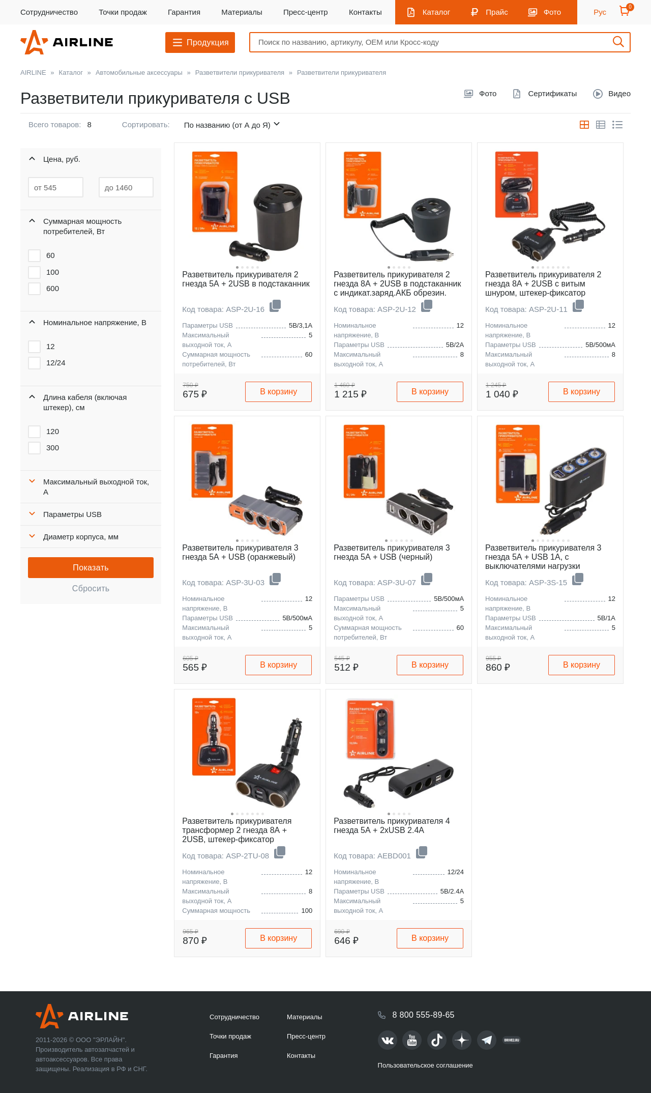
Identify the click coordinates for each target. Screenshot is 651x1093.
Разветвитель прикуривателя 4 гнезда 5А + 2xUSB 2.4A (392, 826)
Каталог (437, 12)
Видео (619, 93)
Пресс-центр (305, 12)
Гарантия (184, 12)
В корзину (278, 391)
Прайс (497, 12)
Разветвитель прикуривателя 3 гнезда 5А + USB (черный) (392, 552)
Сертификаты (552, 93)
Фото (552, 12)
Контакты (365, 12)
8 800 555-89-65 (424, 1015)
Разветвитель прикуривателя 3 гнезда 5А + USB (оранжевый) (240, 552)
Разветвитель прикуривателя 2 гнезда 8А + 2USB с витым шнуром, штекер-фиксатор (543, 283)
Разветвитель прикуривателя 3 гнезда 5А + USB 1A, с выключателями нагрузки (543, 556)
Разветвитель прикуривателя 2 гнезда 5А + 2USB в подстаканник (245, 279)
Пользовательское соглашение (425, 1065)
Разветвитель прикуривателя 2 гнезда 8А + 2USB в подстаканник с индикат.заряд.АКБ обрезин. (397, 283)
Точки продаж (123, 12)
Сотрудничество (49, 12)
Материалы (241, 12)
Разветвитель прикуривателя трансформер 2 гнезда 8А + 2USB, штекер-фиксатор (236, 830)
